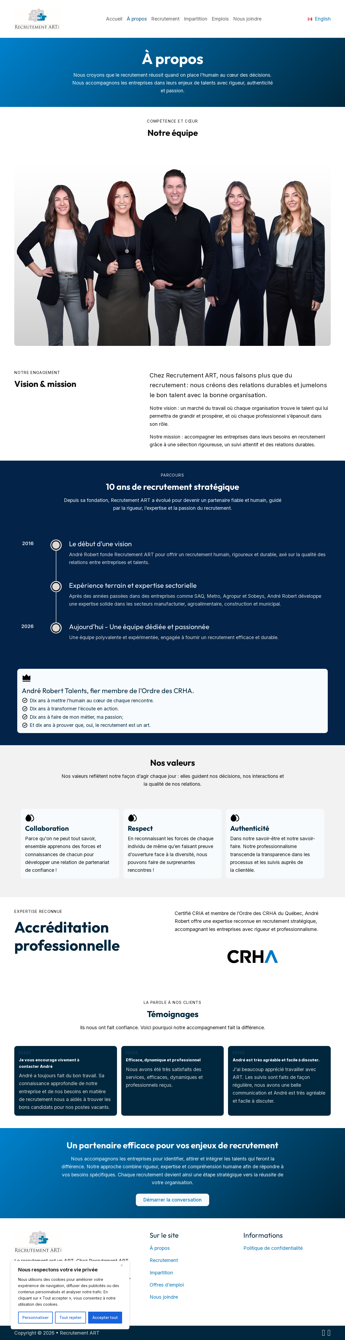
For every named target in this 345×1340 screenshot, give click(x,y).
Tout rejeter (70, 1317)
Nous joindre (247, 19)
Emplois (220, 19)
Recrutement (165, 19)
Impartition (195, 19)
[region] (70, 1295)
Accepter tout (105, 1317)
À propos (137, 19)
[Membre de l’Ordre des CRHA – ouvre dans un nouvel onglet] (253, 956)
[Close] (123, 1265)
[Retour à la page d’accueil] (38, 1241)
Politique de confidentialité (273, 1248)
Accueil (114, 19)
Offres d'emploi (167, 1285)
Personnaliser (35, 1317)
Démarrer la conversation (172, 1200)
